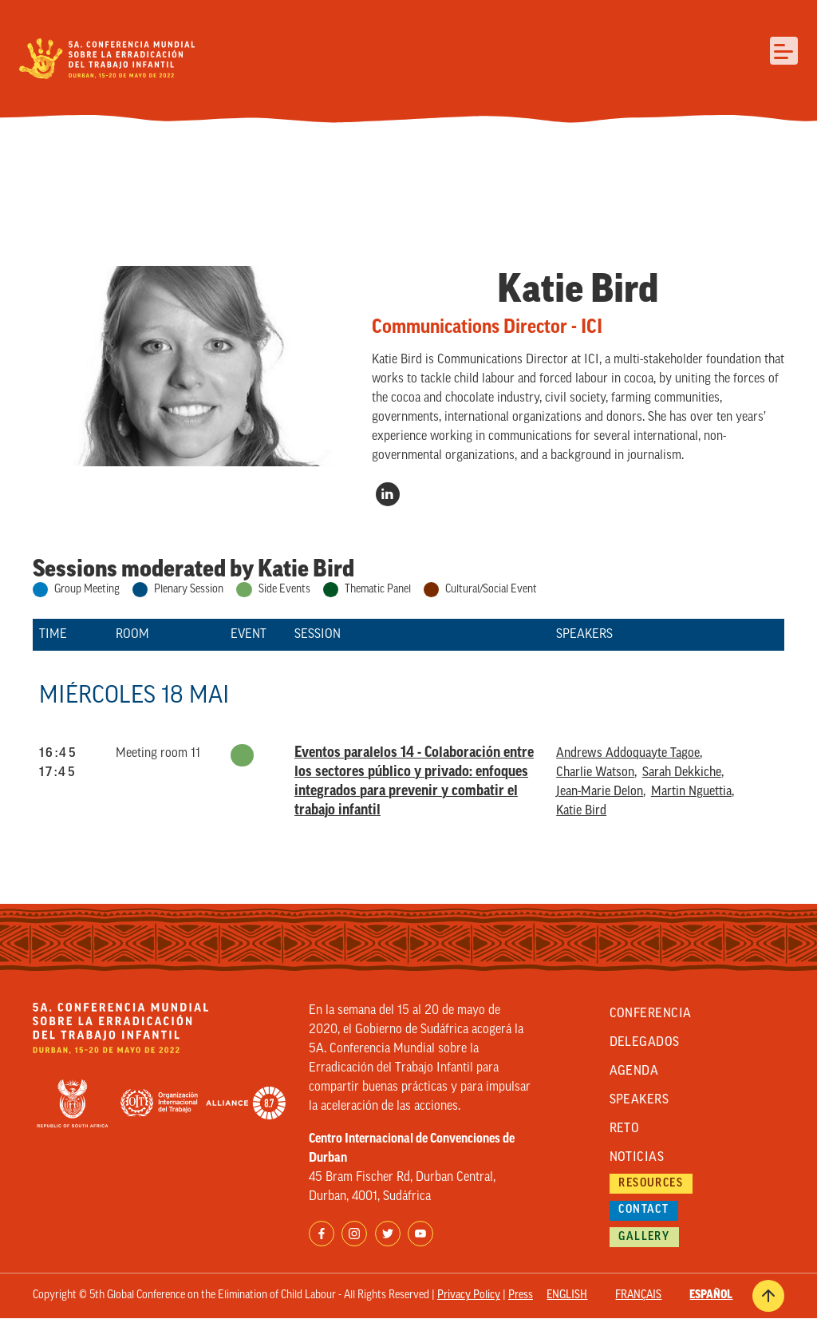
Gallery (643, 1237)
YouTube (420, 1233)
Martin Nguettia (691, 792)
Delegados (645, 1042)
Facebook (321, 1233)
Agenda (634, 1071)
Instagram (354, 1233)
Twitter (388, 1233)
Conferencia (651, 1014)
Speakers (639, 1100)
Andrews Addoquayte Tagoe (628, 753)
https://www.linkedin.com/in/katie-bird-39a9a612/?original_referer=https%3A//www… (388, 494)
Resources (650, 1184)
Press (520, 1295)
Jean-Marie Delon (599, 792)
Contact (643, 1210)
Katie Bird (581, 811)
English (567, 1295)
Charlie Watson (595, 772)
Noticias (637, 1157)
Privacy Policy (468, 1295)
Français (638, 1295)
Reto (625, 1129)
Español (710, 1295)
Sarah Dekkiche (681, 772)
